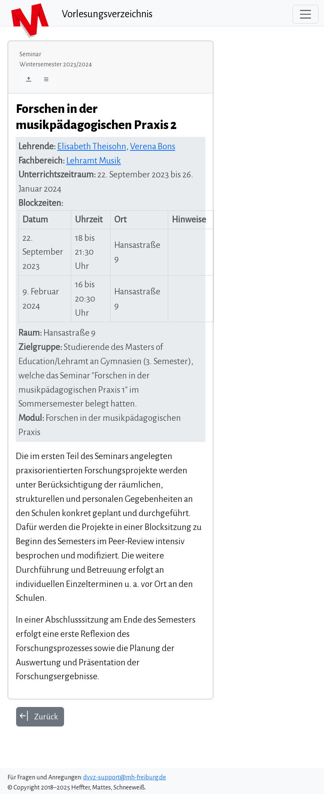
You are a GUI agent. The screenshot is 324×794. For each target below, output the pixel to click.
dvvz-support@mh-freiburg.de (124, 777)
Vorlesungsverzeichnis (107, 14)
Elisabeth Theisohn (91, 146)
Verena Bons (152, 146)
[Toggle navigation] (306, 14)
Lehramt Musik (93, 160)
